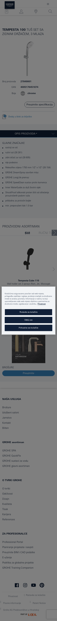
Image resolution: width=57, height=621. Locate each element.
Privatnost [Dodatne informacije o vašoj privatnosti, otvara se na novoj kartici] (42, 304)
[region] (28, 310)
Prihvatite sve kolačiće (28, 328)
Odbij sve (28, 320)
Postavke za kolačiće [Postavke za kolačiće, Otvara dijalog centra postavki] (28, 312)
